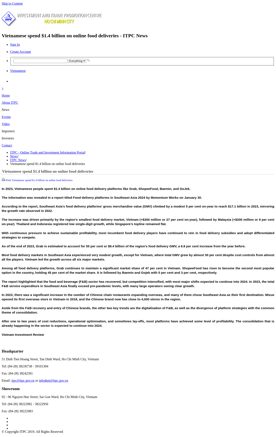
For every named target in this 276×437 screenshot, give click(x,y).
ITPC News (18, 160)
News (14, 156)
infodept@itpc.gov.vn (53, 380)
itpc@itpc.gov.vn (23, 380)
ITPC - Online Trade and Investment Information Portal (47, 152)
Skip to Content (12, 3)
